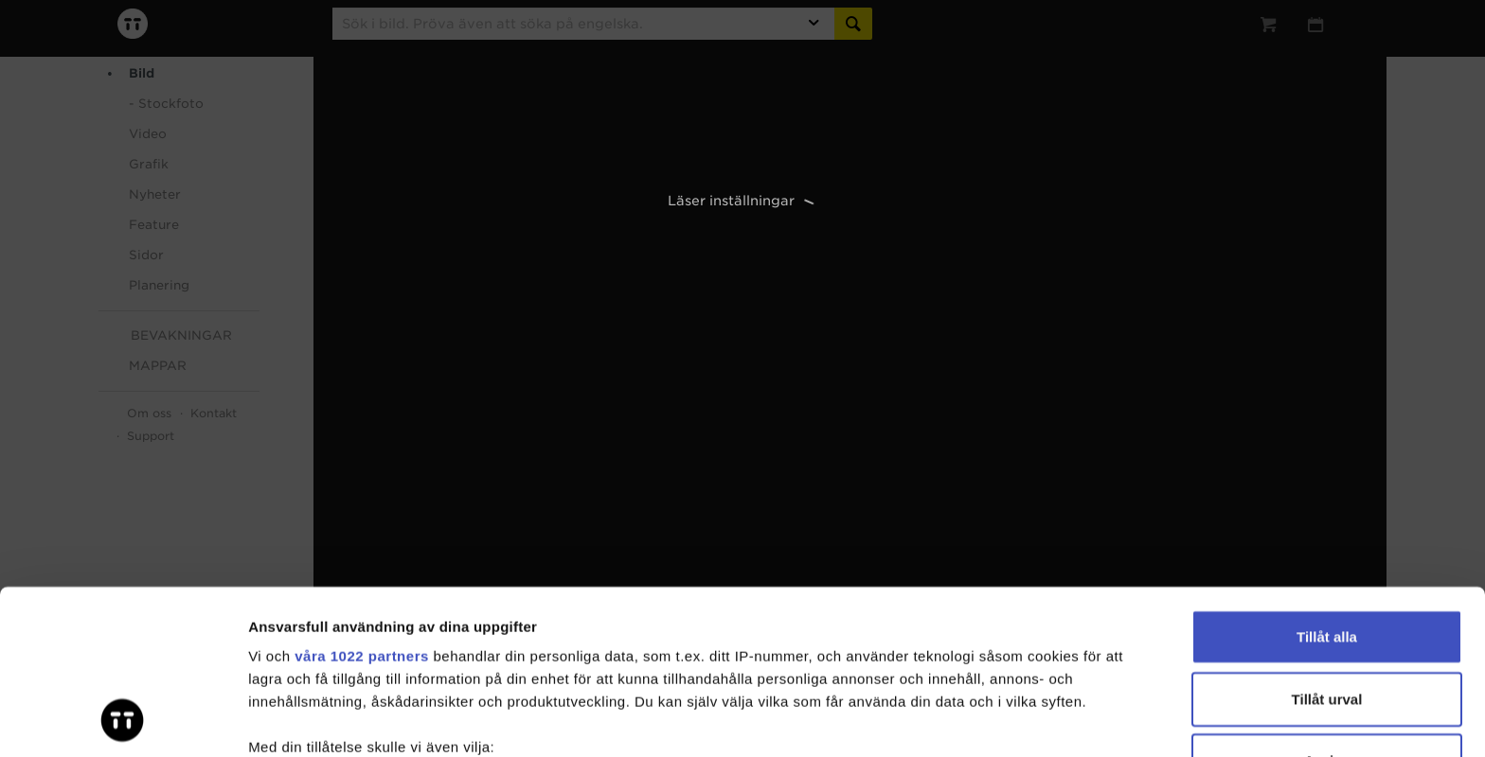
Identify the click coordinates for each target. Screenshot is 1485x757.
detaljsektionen (908, 668)
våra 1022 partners (362, 502)
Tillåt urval (1327, 545)
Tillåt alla (1327, 483)
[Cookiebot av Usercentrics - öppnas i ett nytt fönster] (123, 720)
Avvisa (1327, 607)
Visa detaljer (1029, 720)
